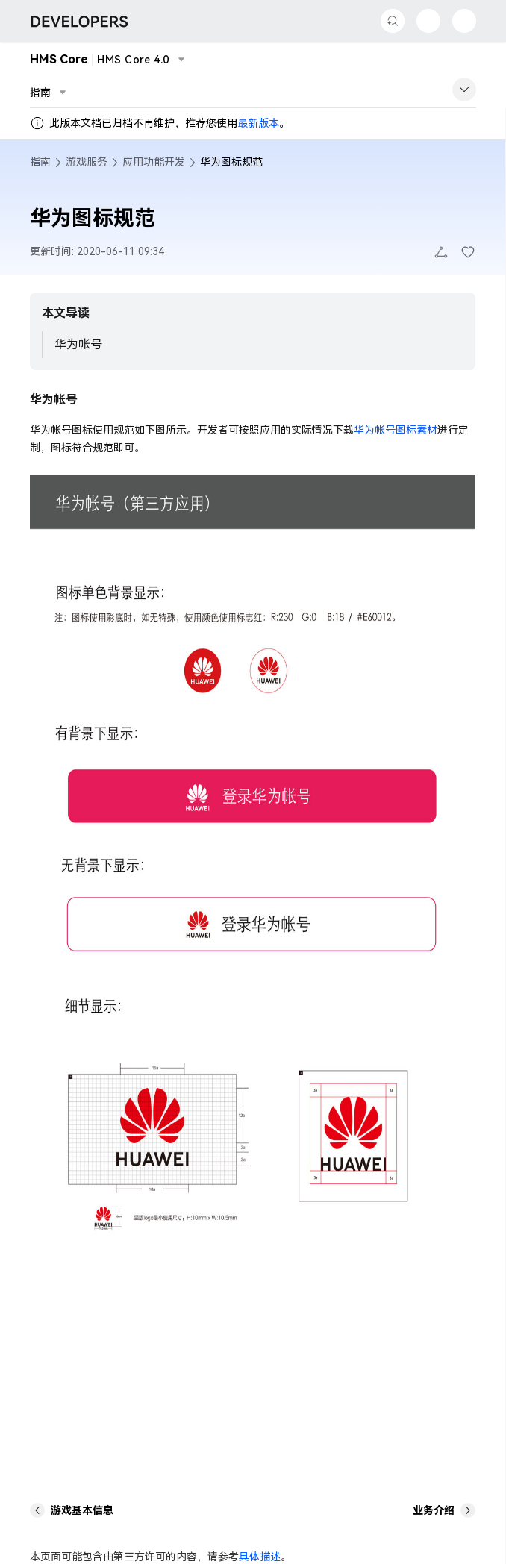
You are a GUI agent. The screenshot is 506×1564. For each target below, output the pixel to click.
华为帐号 (78, 344)
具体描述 (260, 1557)
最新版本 (258, 123)
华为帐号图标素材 (395, 430)
